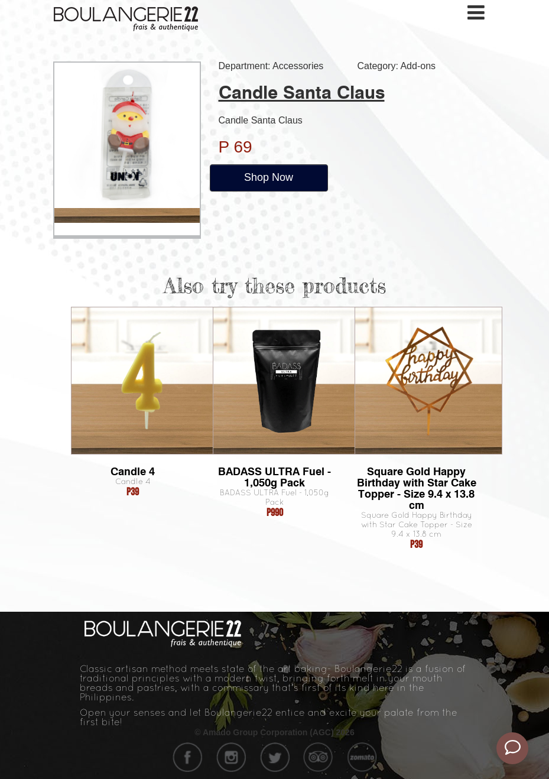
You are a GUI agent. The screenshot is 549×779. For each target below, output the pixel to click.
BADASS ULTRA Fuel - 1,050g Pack (274, 477)
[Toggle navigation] (476, 13)
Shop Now (268, 177)
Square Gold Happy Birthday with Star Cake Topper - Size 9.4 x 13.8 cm (416, 488)
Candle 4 (133, 471)
